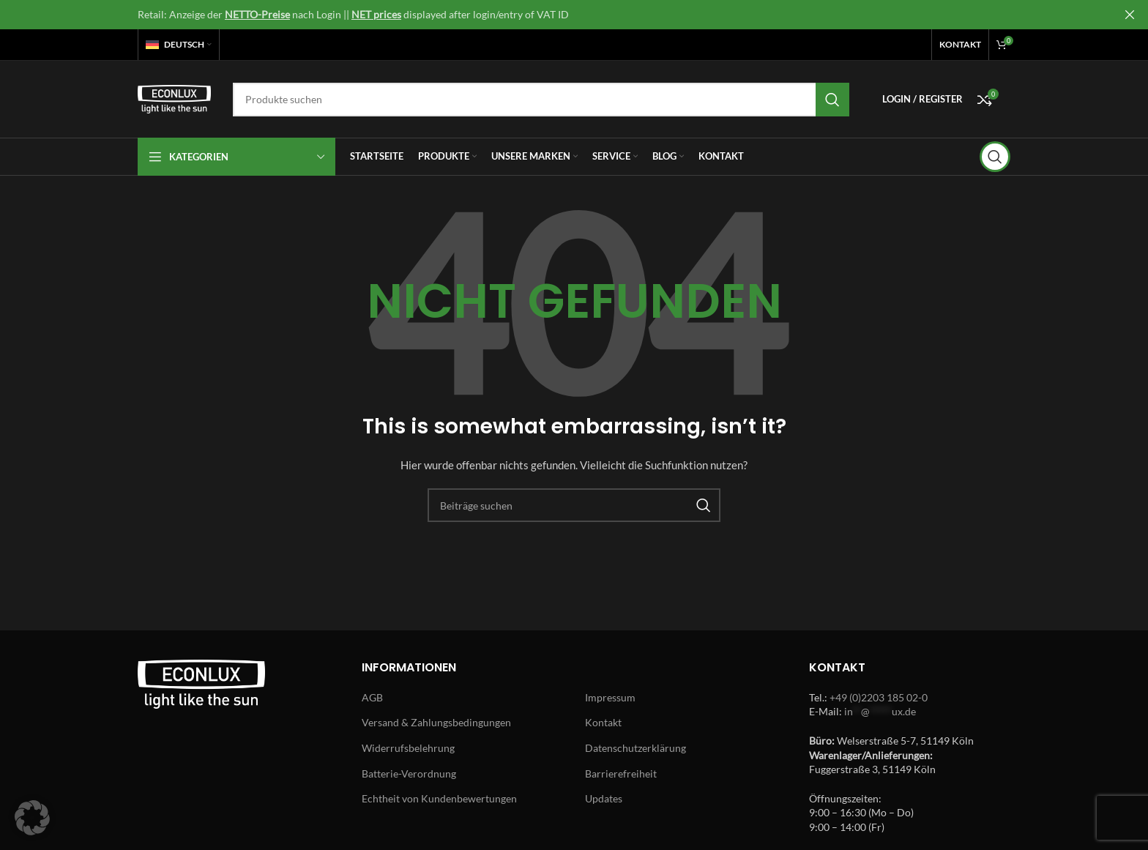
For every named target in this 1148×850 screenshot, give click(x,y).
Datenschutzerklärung (635, 748)
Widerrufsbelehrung (408, 748)
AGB (372, 697)
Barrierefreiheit (621, 773)
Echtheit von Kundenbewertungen (439, 798)
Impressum (610, 697)
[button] (32, 818)
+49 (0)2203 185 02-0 (879, 697)
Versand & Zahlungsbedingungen (436, 722)
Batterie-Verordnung (409, 773)
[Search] (541, 99)
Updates (603, 798)
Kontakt (603, 722)
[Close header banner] (1129, 14)
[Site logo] (174, 98)
